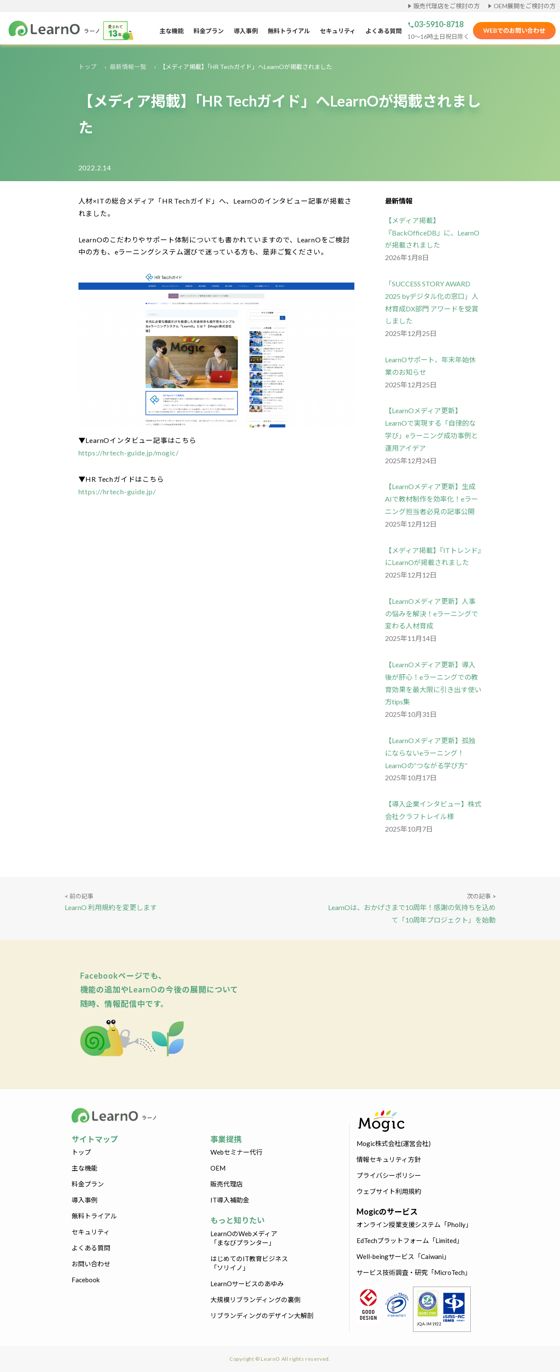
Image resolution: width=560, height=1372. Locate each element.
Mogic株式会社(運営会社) (394, 1143)
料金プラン (209, 31)
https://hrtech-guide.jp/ (117, 491)
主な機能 (172, 31)
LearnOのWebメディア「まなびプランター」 (243, 1238)
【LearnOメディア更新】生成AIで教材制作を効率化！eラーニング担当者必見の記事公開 (431, 498)
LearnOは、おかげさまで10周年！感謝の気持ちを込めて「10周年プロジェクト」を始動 (412, 913)
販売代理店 (226, 1184)
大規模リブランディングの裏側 (255, 1299)
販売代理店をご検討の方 (446, 5)
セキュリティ (338, 31)
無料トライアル (289, 31)
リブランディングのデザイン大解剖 (261, 1315)
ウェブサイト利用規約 (389, 1191)
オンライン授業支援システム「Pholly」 (414, 1224)
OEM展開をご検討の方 (525, 5)
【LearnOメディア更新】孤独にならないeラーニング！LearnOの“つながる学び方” (430, 752)
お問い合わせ (91, 1264)
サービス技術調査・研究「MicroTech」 (414, 1272)
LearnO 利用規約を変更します (111, 907)
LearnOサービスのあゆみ (247, 1283)
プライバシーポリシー (389, 1175)
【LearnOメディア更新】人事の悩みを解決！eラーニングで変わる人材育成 (431, 613)
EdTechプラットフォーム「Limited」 (410, 1240)
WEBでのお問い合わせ (514, 30)
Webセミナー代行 (236, 1152)
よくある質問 (384, 31)
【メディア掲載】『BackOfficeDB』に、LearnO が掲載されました (432, 232)
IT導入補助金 (229, 1200)
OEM (217, 1168)
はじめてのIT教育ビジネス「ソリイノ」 (249, 1263)
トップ (87, 66)
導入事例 (246, 31)
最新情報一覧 (128, 66)
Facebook (86, 1280)
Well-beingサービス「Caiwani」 (403, 1256)
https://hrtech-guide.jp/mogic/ (128, 453)
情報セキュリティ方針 (389, 1159)
